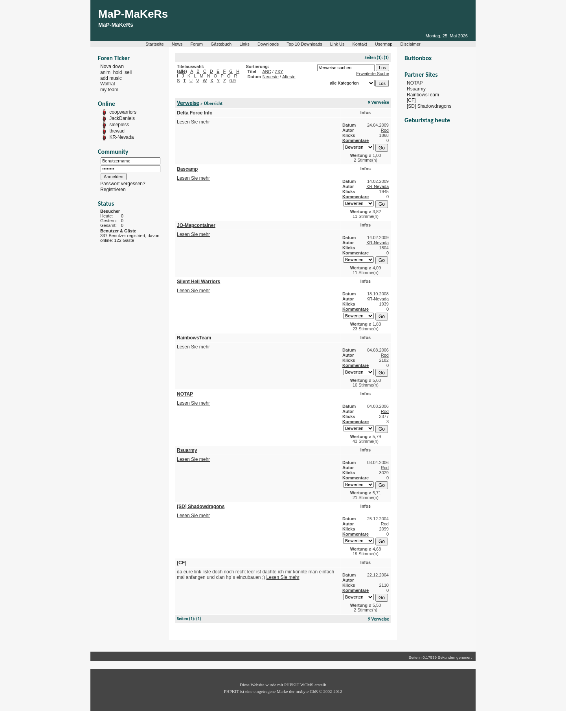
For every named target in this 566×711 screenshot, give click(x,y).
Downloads (268, 44)
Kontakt (360, 44)
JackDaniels (122, 118)
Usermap (384, 44)
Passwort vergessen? (122, 183)
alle (182, 71)
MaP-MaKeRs (133, 14)
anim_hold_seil (116, 72)
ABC (266, 71)
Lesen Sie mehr (193, 122)
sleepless (119, 124)
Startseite (154, 44)
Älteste (289, 76)
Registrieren (113, 189)
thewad (117, 131)
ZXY (279, 71)
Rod (385, 130)
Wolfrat (107, 84)
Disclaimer (410, 44)
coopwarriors (122, 112)
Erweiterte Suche (372, 73)
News (177, 44)
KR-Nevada (121, 137)
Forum (196, 44)
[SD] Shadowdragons (429, 106)
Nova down (112, 66)
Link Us (337, 44)
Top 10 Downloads (304, 44)
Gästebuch (221, 44)
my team (109, 89)
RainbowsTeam (423, 94)
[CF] (411, 100)
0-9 (233, 80)
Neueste (271, 76)
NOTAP (415, 83)
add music (111, 78)
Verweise (188, 103)
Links (244, 44)
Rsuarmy (416, 89)
